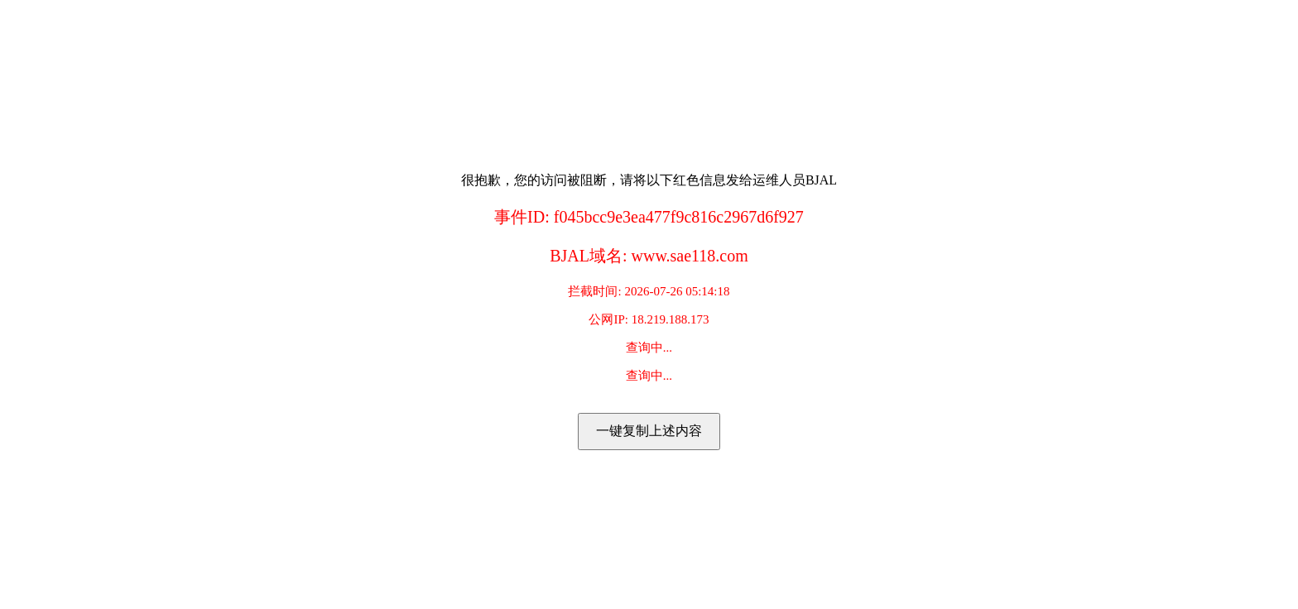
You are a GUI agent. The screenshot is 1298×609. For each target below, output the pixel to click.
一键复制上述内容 (649, 431)
